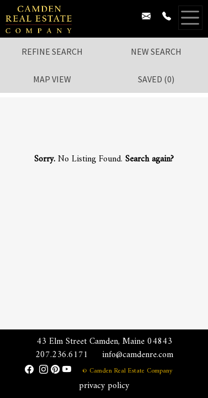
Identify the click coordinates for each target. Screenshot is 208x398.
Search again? (149, 159)
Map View (52, 79)
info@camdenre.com (137, 355)
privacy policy (104, 386)
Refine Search (52, 51)
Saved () (156, 79)
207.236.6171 (61, 355)
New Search (156, 51)
